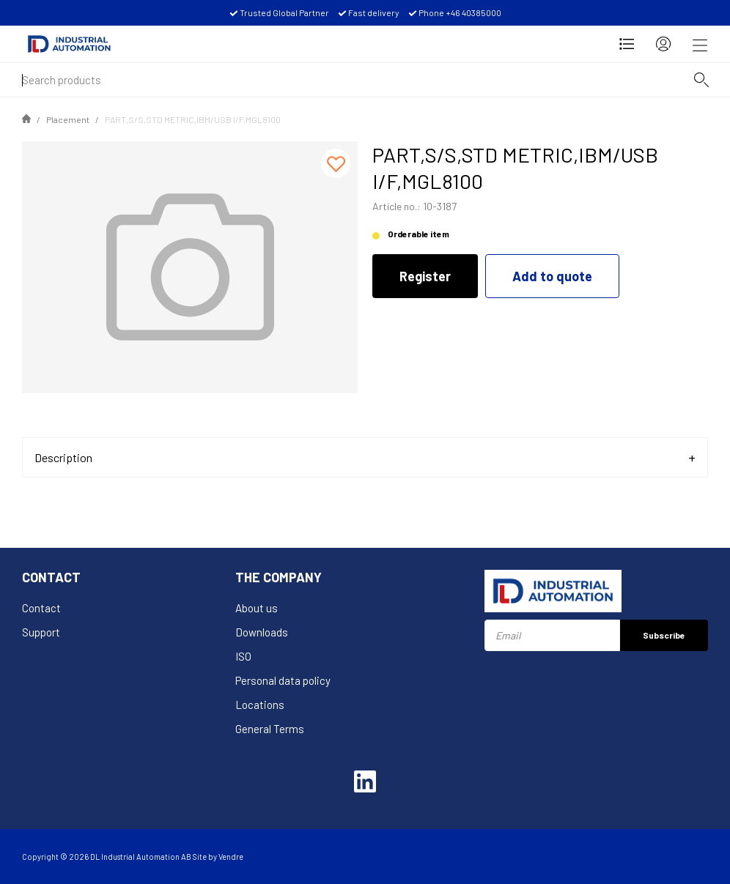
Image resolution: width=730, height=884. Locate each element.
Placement (67, 119)
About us (256, 607)
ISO (243, 656)
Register (425, 276)
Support (41, 632)
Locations (259, 704)
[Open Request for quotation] (626, 44)
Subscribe (664, 635)
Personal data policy (283, 680)
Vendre (230, 856)
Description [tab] (63, 457)
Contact (41, 607)
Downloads (261, 632)
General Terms (269, 728)
